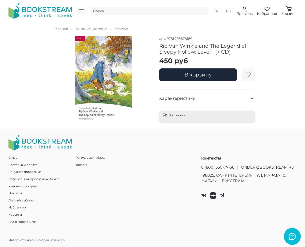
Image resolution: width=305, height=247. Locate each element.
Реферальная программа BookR (33, 179)
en (216, 11)
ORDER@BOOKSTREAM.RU (267, 167)
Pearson (121, 29)
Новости (15, 193)
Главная (61, 29)
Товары (81, 165)
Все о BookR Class (22, 222)
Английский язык (91, 29)
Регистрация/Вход (90, 158)
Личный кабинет (21, 200)
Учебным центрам (22, 186)
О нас (12, 158)
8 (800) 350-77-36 (217, 167)
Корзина (15, 214)
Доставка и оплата (22, 165)
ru (228, 11)
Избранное (17, 207)
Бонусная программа (25, 172)
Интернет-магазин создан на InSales (36, 240)
